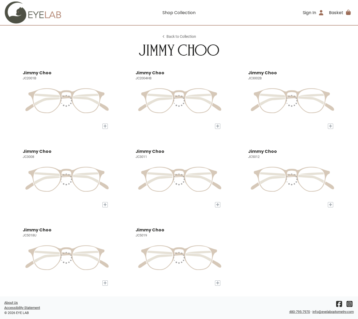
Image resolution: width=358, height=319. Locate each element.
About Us (11, 303)
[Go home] (48, 12)
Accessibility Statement (22, 308)
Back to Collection (179, 36)
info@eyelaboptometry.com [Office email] (333, 312)
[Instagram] (349, 305)
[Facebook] (339, 305)
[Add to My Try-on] (105, 126)
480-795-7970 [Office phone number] (299, 312)
